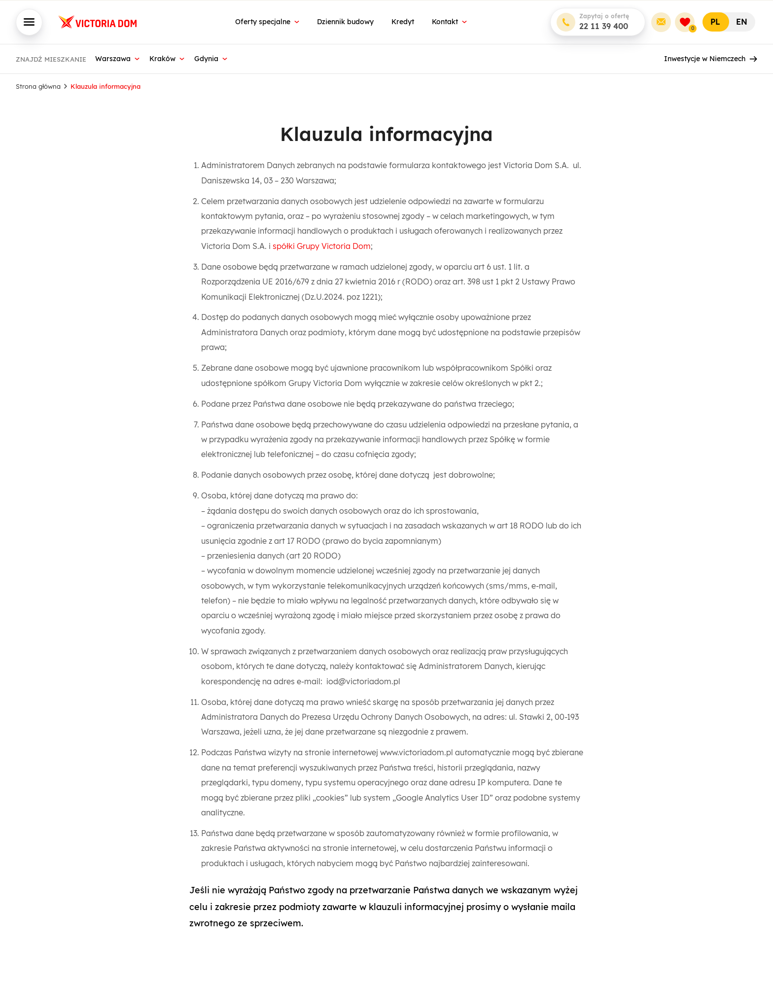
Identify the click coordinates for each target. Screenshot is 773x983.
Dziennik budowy (345, 21)
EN (741, 22)
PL (715, 22)
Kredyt (402, 21)
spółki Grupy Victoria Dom (322, 246)
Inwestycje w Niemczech (710, 58)
